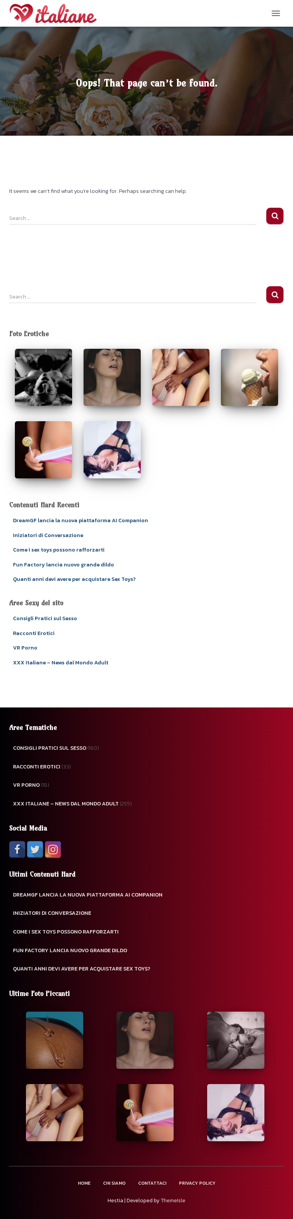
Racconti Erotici (34, 633)
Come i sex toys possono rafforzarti (59, 550)
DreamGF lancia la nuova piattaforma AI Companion (80, 520)
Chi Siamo (114, 1183)
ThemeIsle (173, 1201)
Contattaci (152, 1183)
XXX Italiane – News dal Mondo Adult (60, 663)
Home (84, 1183)
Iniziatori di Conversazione (48, 535)
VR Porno (25, 648)
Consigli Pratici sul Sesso (45, 618)
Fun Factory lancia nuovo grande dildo (63, 565)
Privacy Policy (197, 1183)
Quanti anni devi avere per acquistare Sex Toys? (74, 579)
